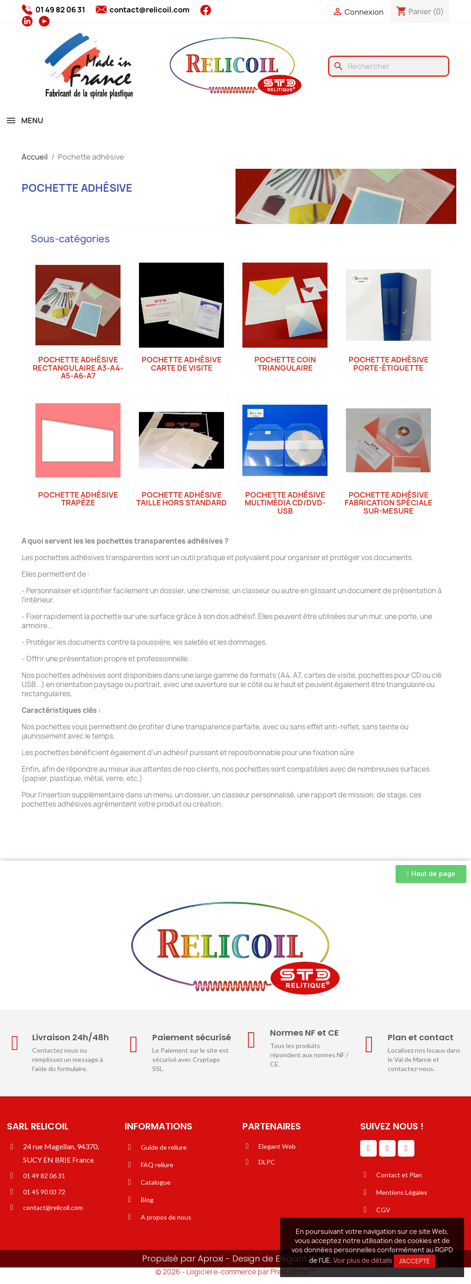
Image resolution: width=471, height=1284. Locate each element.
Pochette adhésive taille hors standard (181, 499)
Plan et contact (421, 1037)
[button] (431, 874)
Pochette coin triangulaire (285, 364)
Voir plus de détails (362, 1260)
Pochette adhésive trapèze (78, 499)
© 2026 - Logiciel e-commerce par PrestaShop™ (235, 1272)
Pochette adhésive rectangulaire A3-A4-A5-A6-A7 (78, 368)
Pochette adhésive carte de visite (182, 364)
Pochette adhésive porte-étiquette (389, 364)
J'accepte (414, 1261)
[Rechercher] (388, 66)
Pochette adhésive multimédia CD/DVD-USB (285, 503)
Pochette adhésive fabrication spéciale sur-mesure (388, 503)
